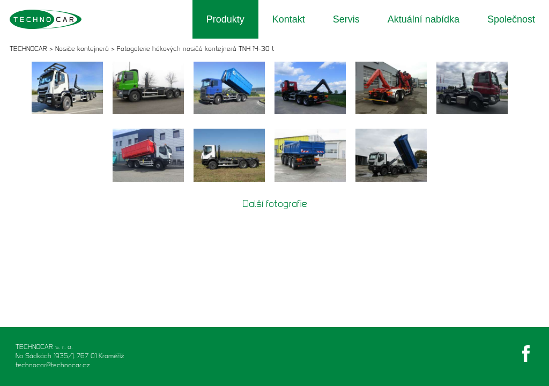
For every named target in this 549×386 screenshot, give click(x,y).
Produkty (225, 19)
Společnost (511, 19)
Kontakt (288, 19)
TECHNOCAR (28, 48)
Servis (346, 19)
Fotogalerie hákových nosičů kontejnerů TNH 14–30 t (195, 48)
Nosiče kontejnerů (82, 48)
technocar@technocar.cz (53, 364)
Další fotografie (274, 203)
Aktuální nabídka (423, 19)
